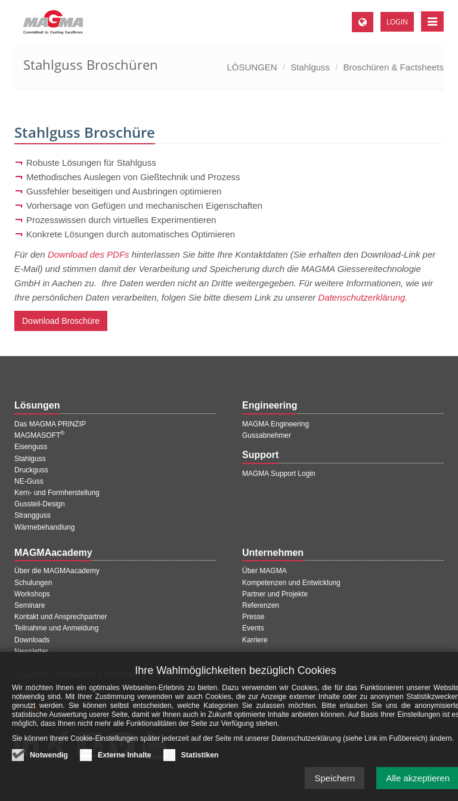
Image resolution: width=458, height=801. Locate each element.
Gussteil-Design (39, 504)
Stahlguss (310, 67)
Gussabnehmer (266, 435)
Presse (253, 617)
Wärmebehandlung (44, 527)
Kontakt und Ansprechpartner (60, 617)
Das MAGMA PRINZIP (50, 424)
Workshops (32, 594)
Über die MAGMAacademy (57, 571)
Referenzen (260, 605)
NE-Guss (29, 481)
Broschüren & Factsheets (394, 67)
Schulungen (33, 583)
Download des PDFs (88, 254)
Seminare (29, 605)
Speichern (334, 779)
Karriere (255, 640)
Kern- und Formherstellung (57, 492)
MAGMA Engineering (275, 424)
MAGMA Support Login (278, 473)
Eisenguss (30, 447)
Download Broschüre (61, 321)
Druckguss (31, 470)
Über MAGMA (264, 571)
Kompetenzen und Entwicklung (291, 583)
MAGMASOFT (39, 435)
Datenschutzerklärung (361, 297)
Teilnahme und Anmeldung (56, 628)
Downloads (31, 640)
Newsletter (31, 651)
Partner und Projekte (275, 594)
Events (253, 628)
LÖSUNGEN (252, 67)
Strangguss (32, 515)
